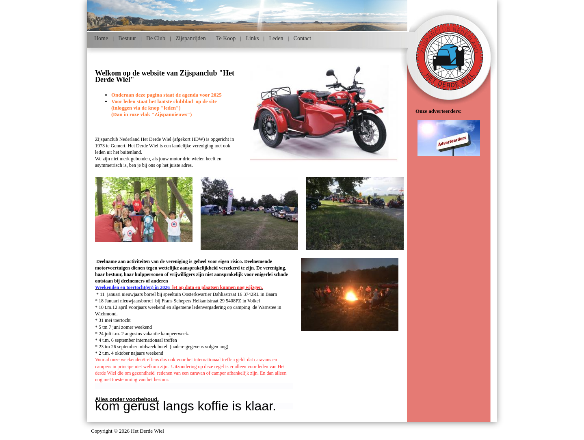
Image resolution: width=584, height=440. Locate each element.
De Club (155, 38)
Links (252, 38)
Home (101, 38)
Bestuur (127, 38)
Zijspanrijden (190, 38)
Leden (276, 38)
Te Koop (226, 38)
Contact (302, 38)
